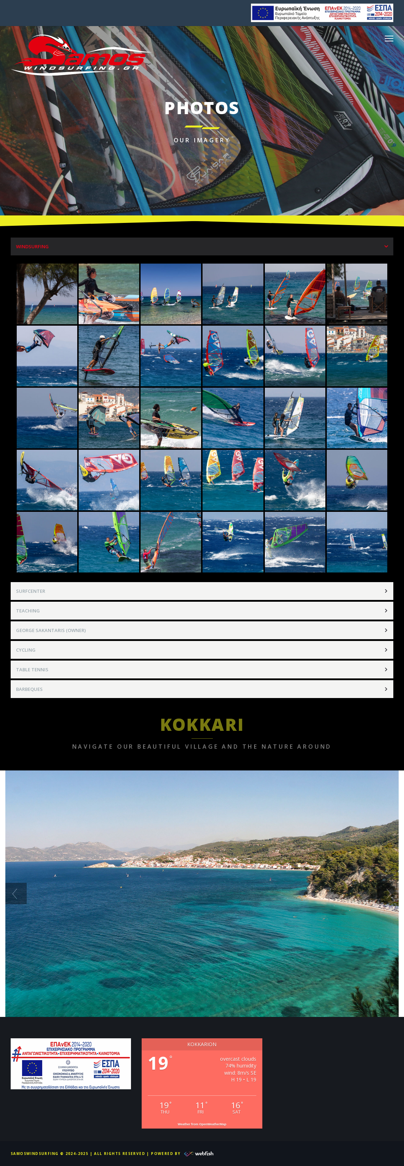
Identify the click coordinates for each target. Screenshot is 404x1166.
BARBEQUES (29, 689)
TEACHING (28, 610)
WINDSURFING (32, 246)
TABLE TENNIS (32, 669)
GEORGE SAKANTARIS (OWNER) (51, 630)
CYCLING (26, 650)
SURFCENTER (30, 591)
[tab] (202, 246)
